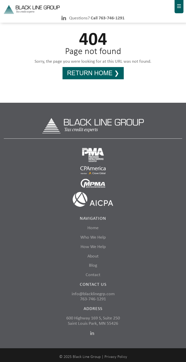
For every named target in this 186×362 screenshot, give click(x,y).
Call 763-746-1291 (108, 18)
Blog (93, 265)
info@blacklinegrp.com (93, 294)
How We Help (93, 246)
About (93, 256)
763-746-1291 (93, 299)
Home (93, 228)
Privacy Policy (115, 357)
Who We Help (93, 237)
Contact (93, 275)
